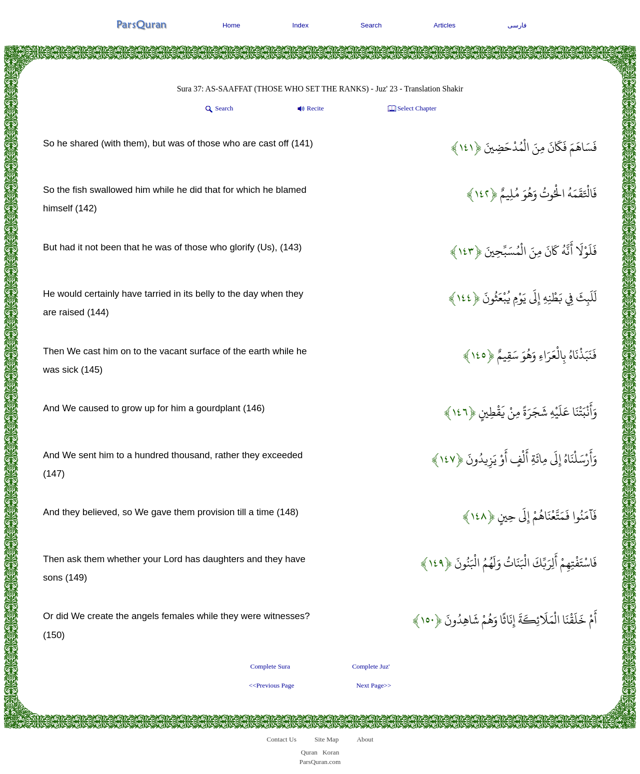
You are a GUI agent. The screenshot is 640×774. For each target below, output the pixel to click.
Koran (330, 752)
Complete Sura (270, 666)
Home (231, 25)
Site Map (326, 739)
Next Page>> (373, 685)
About (364, 739)
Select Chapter (411, 109)
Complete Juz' (371, 666)
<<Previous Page (271, 685)
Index (300, 25)
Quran (309, 752)
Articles (445, 25)
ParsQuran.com (320, 762)
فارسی (517, 25)
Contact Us (281, 739)
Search (371, 25)
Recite (310, 109)
